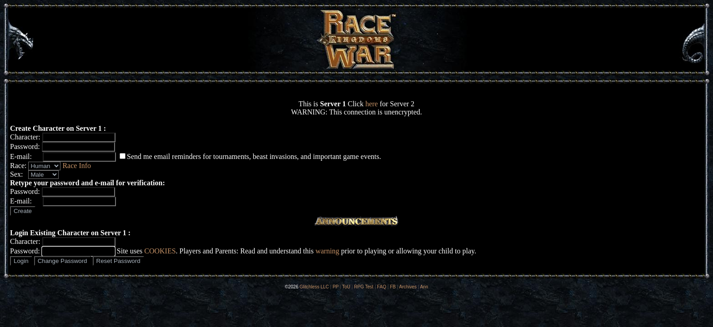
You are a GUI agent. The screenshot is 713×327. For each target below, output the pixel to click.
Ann (424, 286)
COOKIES (160, 251)
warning (327, 251)
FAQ (381, 286)
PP (335, 286)
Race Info (76, 165)
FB (393, 286)
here (371, 104)
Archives (408, 286)
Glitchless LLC (314, 286)
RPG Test (364, 286)
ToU (346, 286)
